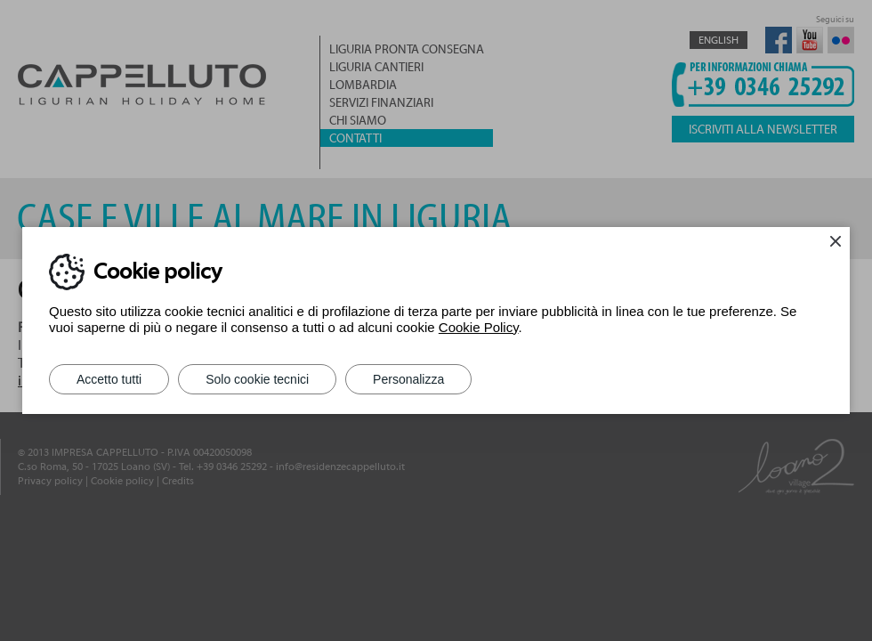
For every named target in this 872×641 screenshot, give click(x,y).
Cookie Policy (479, 327)
